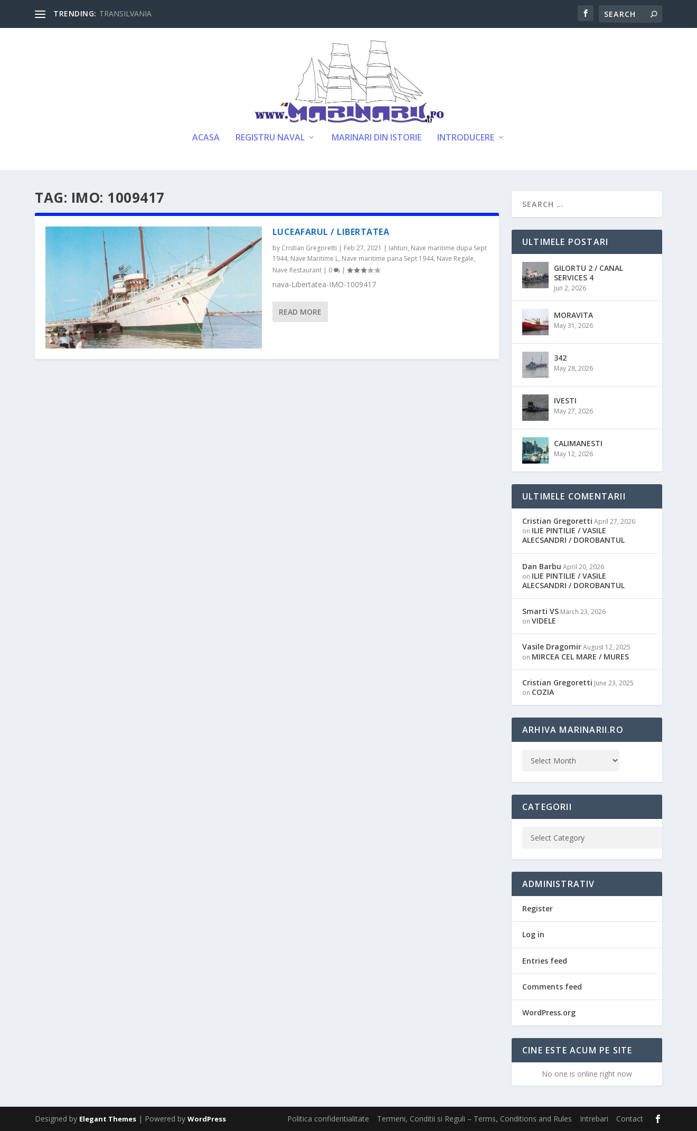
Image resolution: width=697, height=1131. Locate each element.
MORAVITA (573, 315)
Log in (533, 934)
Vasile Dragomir (551, 647)
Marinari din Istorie (376, 138)
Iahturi (398, 247)
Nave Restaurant (297, 270)
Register (537, 908)
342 (560, 358)
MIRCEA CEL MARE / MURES (580, 657)
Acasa (206, 138)
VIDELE (544, 621)
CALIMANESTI (578, 443)
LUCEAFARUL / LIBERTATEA (331, 232)
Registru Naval (270, 138)
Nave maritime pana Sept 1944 (388, 258)
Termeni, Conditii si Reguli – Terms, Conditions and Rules (474, 1119)
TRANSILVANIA (125, 13)
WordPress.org (549, 1012)
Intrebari (594, 1119)
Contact (629, 1119)
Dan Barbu (541, 566)
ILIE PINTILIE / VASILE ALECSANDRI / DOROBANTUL (573, 535)
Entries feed (544, 961)
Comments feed (552, 987)
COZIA (543, 692)
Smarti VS (540, 611)
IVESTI (565, 400)
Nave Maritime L (314, 258)
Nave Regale (455, 258)
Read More (300, 312)
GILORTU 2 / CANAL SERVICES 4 (588, 272)
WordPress (206, 1119)
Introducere (465, 138)
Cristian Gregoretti (309, 247)
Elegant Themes (107, 1119)
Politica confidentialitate (328, 1119)
